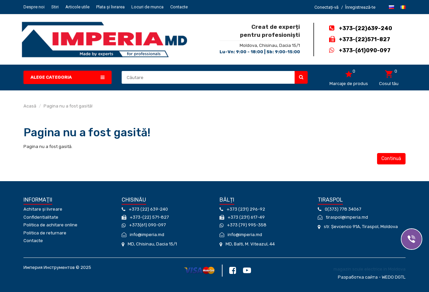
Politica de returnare (44, 232)
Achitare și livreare (42, 209)
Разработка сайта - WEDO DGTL (372, 277)
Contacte (179, 6)
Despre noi (34, 6)
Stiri (55, 6)
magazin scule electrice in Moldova (369, 269)
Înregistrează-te (360, 7)
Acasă (29, 105)
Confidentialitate (40, 217)
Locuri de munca (147, 6)
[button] (67, 77)
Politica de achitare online (50, 224)
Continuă (391, 158)
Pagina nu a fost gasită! (68, 105)
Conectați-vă (326, 7)
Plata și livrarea (110, 6)
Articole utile (77, 6)
